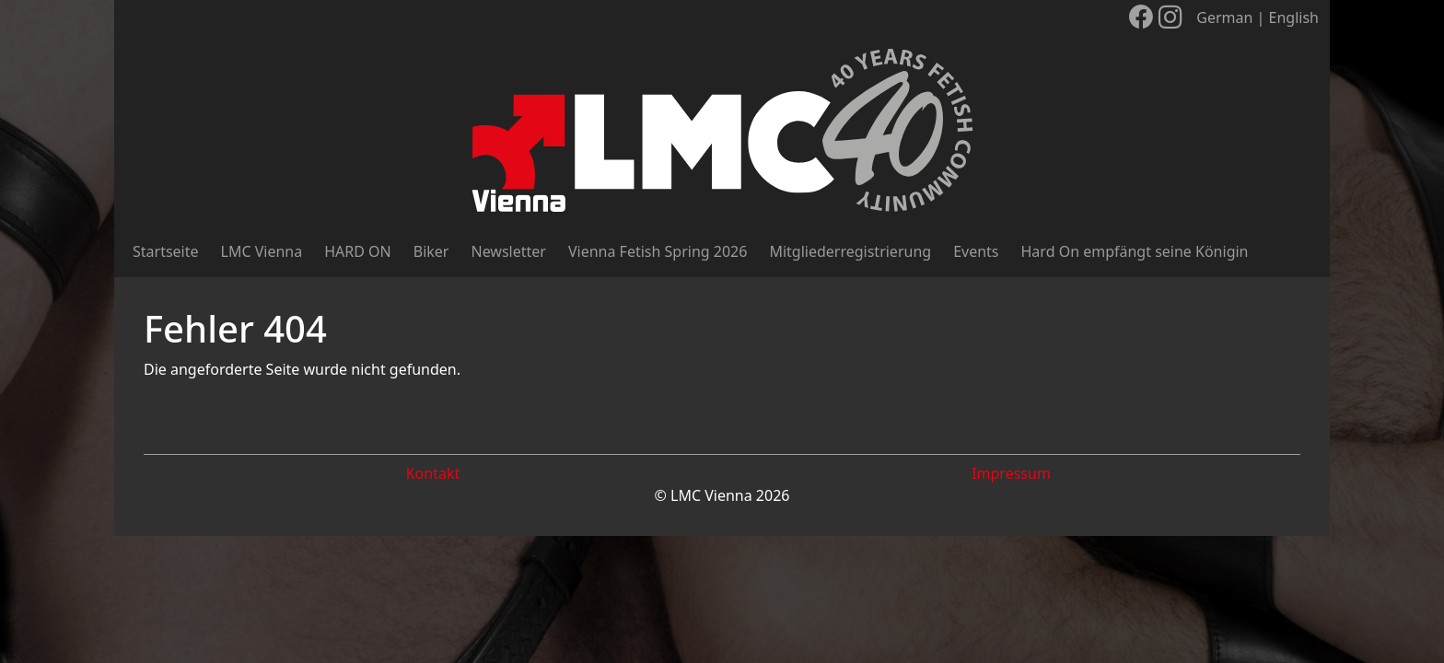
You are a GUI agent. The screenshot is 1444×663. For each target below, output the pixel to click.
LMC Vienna (262, 251)
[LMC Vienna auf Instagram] (1170, 17)
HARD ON (357, 251)
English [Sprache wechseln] (1294, 17)
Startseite (166, 251)
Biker (431, 251)
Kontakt (433, 473)
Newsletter (508, 251)
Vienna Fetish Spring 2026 (657, 251)
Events (975, 251)
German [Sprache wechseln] (1224, 17)
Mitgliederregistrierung (850, 251)
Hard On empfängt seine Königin (1135, 251)
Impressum (1011, 473)
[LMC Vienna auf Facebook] (1141, 17)
